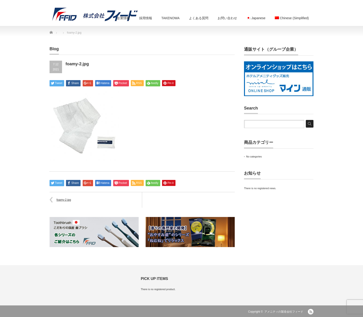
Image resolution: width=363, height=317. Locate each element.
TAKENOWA (170, 18)
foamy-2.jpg (63, 199)
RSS (310, 311)
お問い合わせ (227, 18)
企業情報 (123, 18)
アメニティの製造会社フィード (283, 311)
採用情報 (145, 18)
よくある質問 (198, 18)
